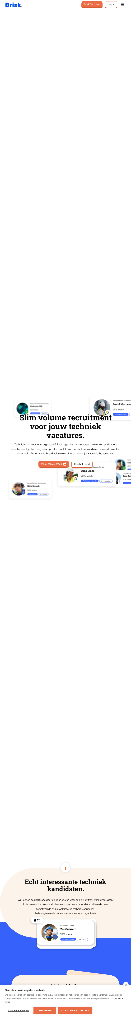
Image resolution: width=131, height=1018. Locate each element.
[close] (126, 984)
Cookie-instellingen (18, 1010)
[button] (123, 4)
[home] (18, 4)
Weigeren (45, 1010)
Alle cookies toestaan (75, 1010)
